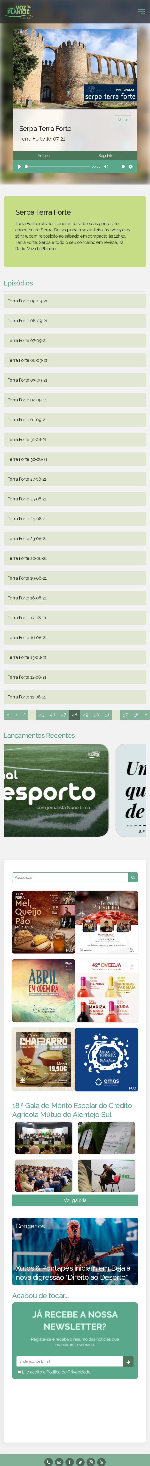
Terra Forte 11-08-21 (27, 696)
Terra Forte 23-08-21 (27, 538)
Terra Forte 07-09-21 (27, 340)
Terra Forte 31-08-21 (27, 439)
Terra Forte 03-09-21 (27, 380)
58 (136, 714)
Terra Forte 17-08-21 (27, 617)
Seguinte (106, 155)
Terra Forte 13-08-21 (27, 657)
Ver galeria (75, 1200)
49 (85, 714)
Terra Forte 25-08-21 (27, 498)
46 (52, 714)
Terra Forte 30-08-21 (27, 459)
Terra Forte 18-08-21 (27, 597)
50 (96, 714)
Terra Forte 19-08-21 (27, 578)
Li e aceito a (54, 1371)
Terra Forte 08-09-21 (27, 320)
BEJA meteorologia (75, 1404)
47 (63, 714)
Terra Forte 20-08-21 (27, 558)
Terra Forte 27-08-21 (27, 479)
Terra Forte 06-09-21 (27, 360)
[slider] (57, 166)
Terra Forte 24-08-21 (27, 518)
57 (125, 714)
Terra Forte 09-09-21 (27, 300)
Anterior (44, 155)
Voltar (123, 119)
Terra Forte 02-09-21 (27, 399)
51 (107, 714)
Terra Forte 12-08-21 (27, 677)
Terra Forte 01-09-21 (27, 419)
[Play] (20, 167)
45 (41, 714)
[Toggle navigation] (141, 11)
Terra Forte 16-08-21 (27, 637)
